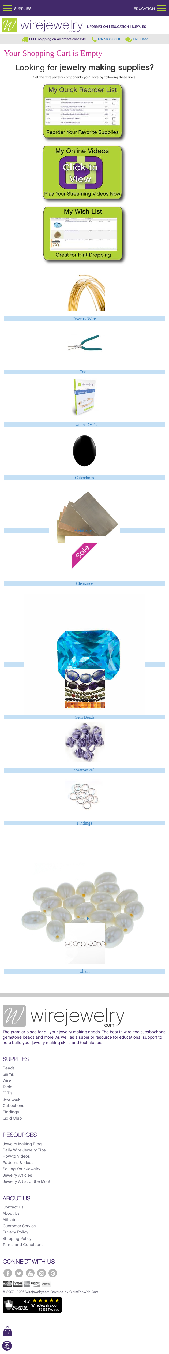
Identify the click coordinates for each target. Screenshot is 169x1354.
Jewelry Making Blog (22, 1144)
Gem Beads (84, 717)
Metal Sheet (84, 530)
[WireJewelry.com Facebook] (7, 1273)
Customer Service (19, 1226)
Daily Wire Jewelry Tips (24, 1150)
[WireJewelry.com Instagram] (41, 1273)
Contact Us (13, 1207)
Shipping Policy (17, 1239)
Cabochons (84, 477)
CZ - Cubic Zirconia (84, 664)
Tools (84, 372)
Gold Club (12, 1118)
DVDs (8, 1093)
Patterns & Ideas (18, 1163)
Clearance (84, 583)
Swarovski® (84, 770)
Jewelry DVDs (84, 424)
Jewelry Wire (84, 318)
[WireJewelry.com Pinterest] (52, 1273)
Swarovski (12, 1100)
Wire (7, 1081)
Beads (9, 1068)
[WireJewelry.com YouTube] (30, 1273)
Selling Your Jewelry (21, 1169)
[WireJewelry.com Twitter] (19, 1273)
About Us (11, 1213)
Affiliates (11, 1220)
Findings (84, 823)
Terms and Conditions (23, 1245)
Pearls (84, 918)
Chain (84, 971)
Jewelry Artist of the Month (28, 1182)
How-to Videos (16, 1156)
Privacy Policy (15, 1232)
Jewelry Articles (17, 1175)
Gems (8, 1074)
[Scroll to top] (7, 1349)
